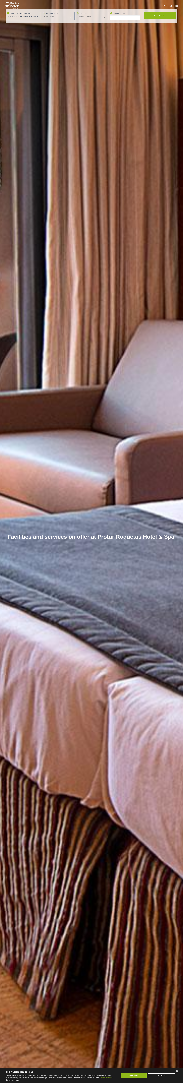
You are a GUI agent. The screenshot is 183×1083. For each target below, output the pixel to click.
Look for (160, 1066)
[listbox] (177, 1071)
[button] (61, 1080)
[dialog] (91, 1075)
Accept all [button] (133, 1076)
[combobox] (164, 5)
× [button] (180, 1071)
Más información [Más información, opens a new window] (107, 1078)
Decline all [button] (161, 1076)
